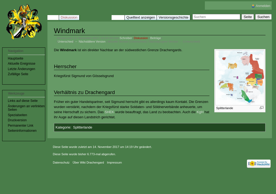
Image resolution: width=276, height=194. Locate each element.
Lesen (118, 17)
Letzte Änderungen (21, 69)
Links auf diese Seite (23, 101)
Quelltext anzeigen (140, 17)
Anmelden (263, 6)
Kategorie (63, 127)
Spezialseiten (17, 115)
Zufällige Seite (18, 74)
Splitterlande (82, 127)
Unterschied (65, 41)
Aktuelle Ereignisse (21, 63)
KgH (200, 112)
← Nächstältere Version (90, 41)
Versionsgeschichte (173, 17)
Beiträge (155, 38)
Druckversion (17, 120)
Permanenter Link (20, 125)
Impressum (114, 162)
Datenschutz (61, 162)
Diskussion (141, 38)
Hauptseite (15, 58)
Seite (53, 17)
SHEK (109, 112)
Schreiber (126, 38)
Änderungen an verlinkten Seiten (26, 108)
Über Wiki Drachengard (88, 162)
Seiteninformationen (22, 131)
